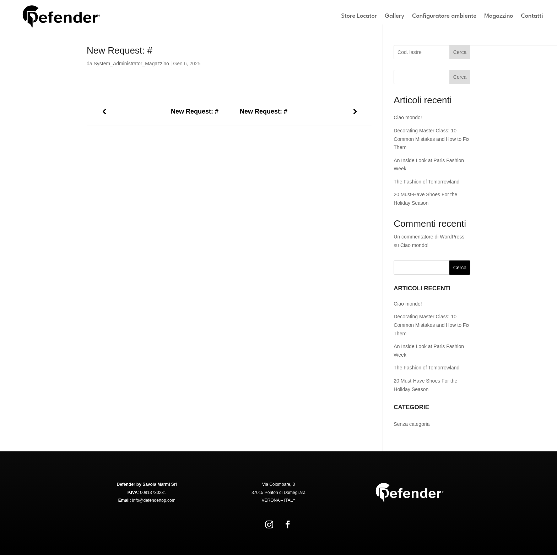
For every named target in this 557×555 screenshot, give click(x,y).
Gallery (394, 16)
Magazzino (498, 16)
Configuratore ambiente (444, 16)
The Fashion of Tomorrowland (426, 182)
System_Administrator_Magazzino (131, 63)
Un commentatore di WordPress (429, 237)
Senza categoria (411, 424)
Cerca (459, 52)
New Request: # (194, 111)
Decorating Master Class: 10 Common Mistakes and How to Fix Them (431, 139)
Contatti (532, 16)
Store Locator (359, 16)
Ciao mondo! (408, 117)
